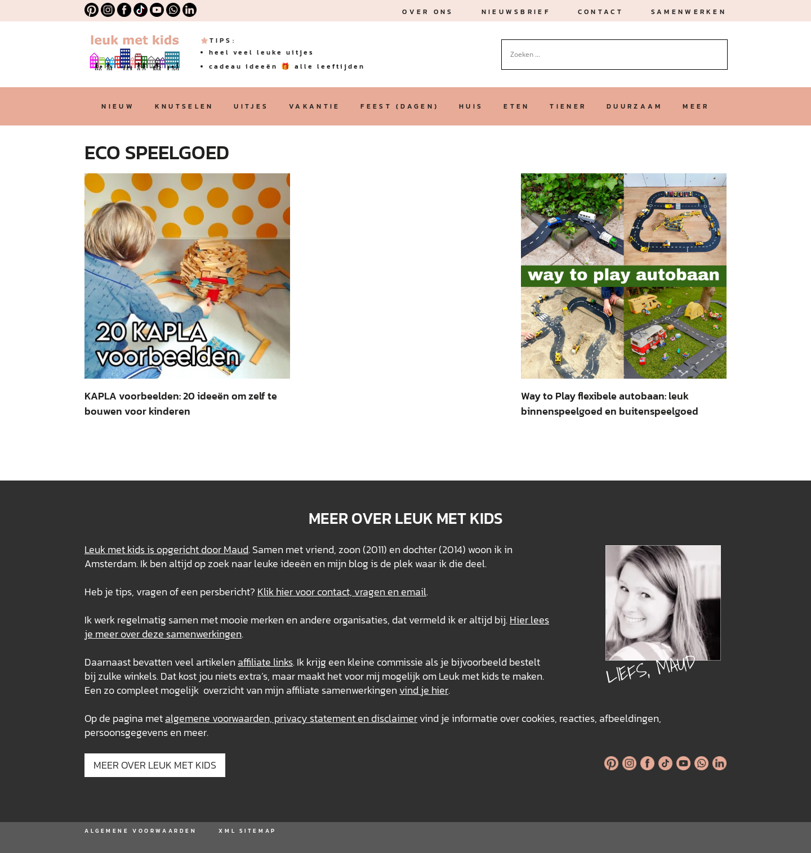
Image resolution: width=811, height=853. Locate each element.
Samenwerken (689, 11)
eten (516, 106)
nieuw (117, 106)
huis (471, 106)
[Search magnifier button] (719, 48)
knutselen (184, 106)
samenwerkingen (204, 633)
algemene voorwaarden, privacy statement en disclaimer (291, 718)
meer (696, 106)
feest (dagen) (399, 106)
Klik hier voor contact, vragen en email (341, 591)
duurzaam (634, 106)
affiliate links (265, 662)
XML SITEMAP (247, 831)
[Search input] (609, 54)
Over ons (427, 11)
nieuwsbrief (516, 11)
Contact (600, 11)
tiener (568, 106)
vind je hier (423, 690)
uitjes (251, 106)
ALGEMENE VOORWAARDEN (140, 831)
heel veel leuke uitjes (261, 52)
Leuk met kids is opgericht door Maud (166, 549)
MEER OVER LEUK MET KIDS (154, 765)
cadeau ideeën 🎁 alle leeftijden (287, 66)
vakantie (314, 106)
